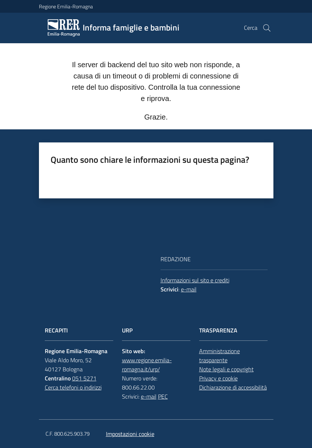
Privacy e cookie (218, 378)
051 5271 (84, 378)
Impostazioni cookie (130, 433)
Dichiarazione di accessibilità (233, 387)
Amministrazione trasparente (219, 355)
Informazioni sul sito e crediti (195, 280)
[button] (266, 28)
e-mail (189, 289)
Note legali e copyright (226, 369)
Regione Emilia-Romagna (66, 6)
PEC (163, 396)
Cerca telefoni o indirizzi (73, 387)
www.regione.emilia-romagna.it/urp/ (147, 365)
